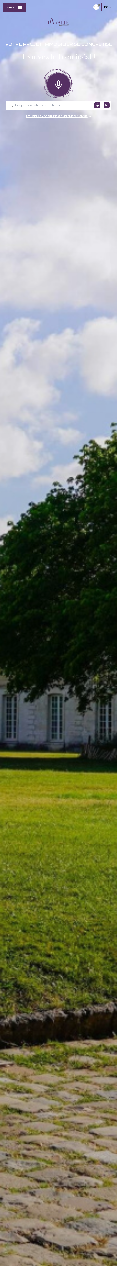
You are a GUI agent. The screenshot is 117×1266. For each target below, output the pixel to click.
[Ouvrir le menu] (14, 7)
